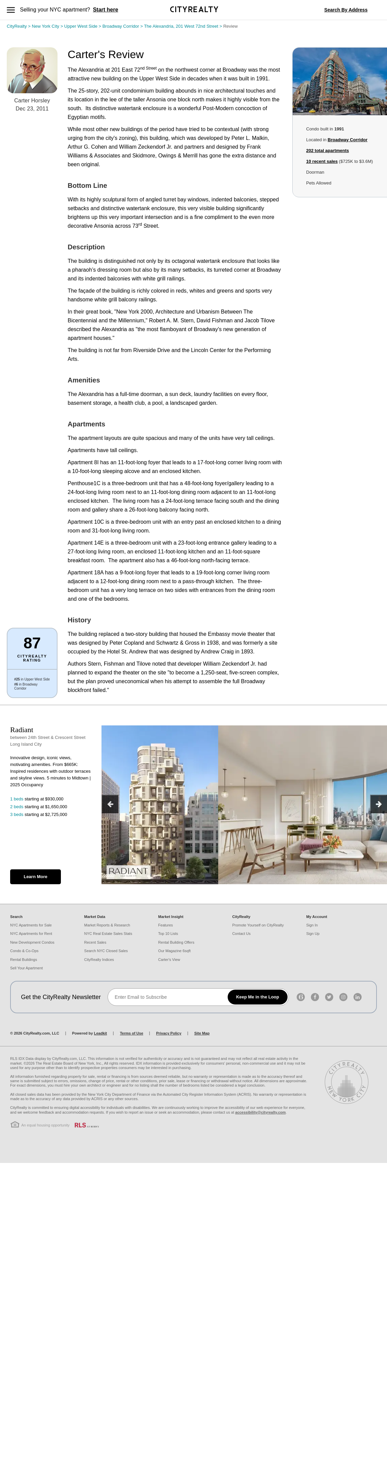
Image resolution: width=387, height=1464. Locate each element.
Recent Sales (95, 942)
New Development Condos (32, 942)
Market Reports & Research (107, 925)
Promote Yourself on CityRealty (257, 925)
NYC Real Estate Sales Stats (108, 934)
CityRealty (19, 26)
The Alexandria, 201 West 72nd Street (183, 26)
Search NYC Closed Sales (106, 951)
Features (165, 925)
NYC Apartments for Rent (31, 934)
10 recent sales (322, 161)
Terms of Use (131, 1033)
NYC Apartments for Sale (31, 925)
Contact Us (241, 934)
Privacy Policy (168, 1033)
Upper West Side (83, 26)
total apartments (327, 150)
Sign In (312, 925)
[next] (378, 804)
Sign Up (312, 934)
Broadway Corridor (123, 26)
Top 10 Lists (168, 934)
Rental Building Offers (176, 942)
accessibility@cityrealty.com (260, 1112)
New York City (48, 26)
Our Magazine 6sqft (174, 951)
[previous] (109, 804)
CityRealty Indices (99, 960)
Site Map (201, 1033)
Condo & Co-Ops (24, 951)
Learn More (35, 876)
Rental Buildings (23, 960)
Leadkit (100, 1033)
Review (230, 26)
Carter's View (169, 960)
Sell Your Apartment (26, 968)
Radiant (21, 729)
